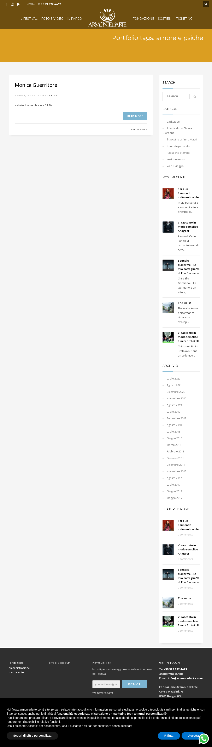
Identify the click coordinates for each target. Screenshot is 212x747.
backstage (173, 121)
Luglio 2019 (173, 411)
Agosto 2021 (174, 385)
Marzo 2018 (174, 445)
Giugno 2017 (174, 491)
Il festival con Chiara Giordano (177, 130)
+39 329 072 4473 (49, 4)
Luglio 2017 (173, 484)
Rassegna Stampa (178, 153)
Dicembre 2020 (176, 392)
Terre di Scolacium (58, 663)
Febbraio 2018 (175, 451)
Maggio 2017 (174, 498)
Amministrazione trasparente (19, 670)
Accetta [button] (193, 735)
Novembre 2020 (176, 398)
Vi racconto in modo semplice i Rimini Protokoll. (188, 337)
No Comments (138, 129)
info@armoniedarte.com (185, 678)
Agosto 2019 (174, 405)
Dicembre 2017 (176, 465)
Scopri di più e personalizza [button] (32, 735)
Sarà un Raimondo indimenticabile (188, 193)
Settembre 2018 (176, 418)
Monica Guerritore (36, 84)
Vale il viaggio (175, 166)
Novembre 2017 (176, 471)
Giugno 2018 (174, 438)
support (54, 95)
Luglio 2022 (173, 378)
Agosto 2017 (174, 478)
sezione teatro (176, 159)
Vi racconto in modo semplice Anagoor (188, 227)
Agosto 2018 (174, 425)
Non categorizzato (178, 146)
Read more (135, 116)
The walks (184, 303)
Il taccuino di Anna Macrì (182, 139)
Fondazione (16, 663)
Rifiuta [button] (168, 735)
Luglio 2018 (173, 431)
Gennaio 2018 (175, 458)
